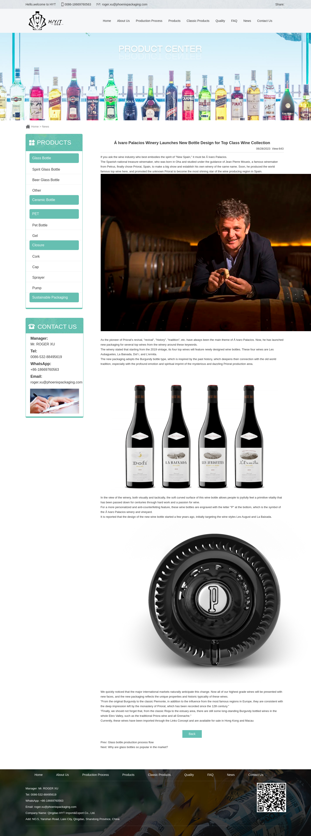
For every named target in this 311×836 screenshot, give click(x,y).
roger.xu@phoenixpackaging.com (124, 4)
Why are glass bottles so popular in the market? (138, 747)
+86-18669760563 (45, 369)
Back (192, 734)
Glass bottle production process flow (131, 742)
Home (35, 126)
